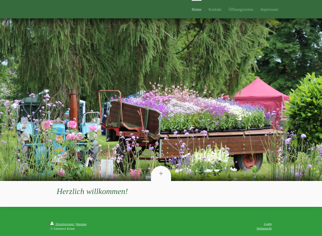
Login (268, 224)
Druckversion (62, 224)
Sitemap (81, 224)
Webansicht (264, 228)
